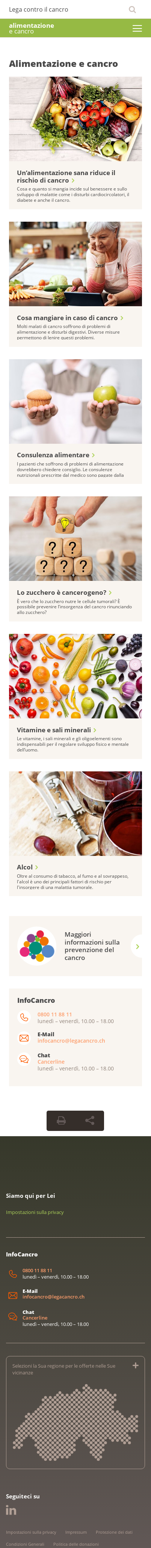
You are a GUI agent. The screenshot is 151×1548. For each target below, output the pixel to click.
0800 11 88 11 (55, 984)
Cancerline (51, 1032)
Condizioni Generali (25, 1514)
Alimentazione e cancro (63, 63)
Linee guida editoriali (26, 1526)
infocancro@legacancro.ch (71, 1010)
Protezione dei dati (114, 1502)
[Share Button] (90, 1091)
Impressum (76, 1502)
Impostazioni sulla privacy (35, 1182)
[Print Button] (61, 1091)
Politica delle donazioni (76, 1514)
